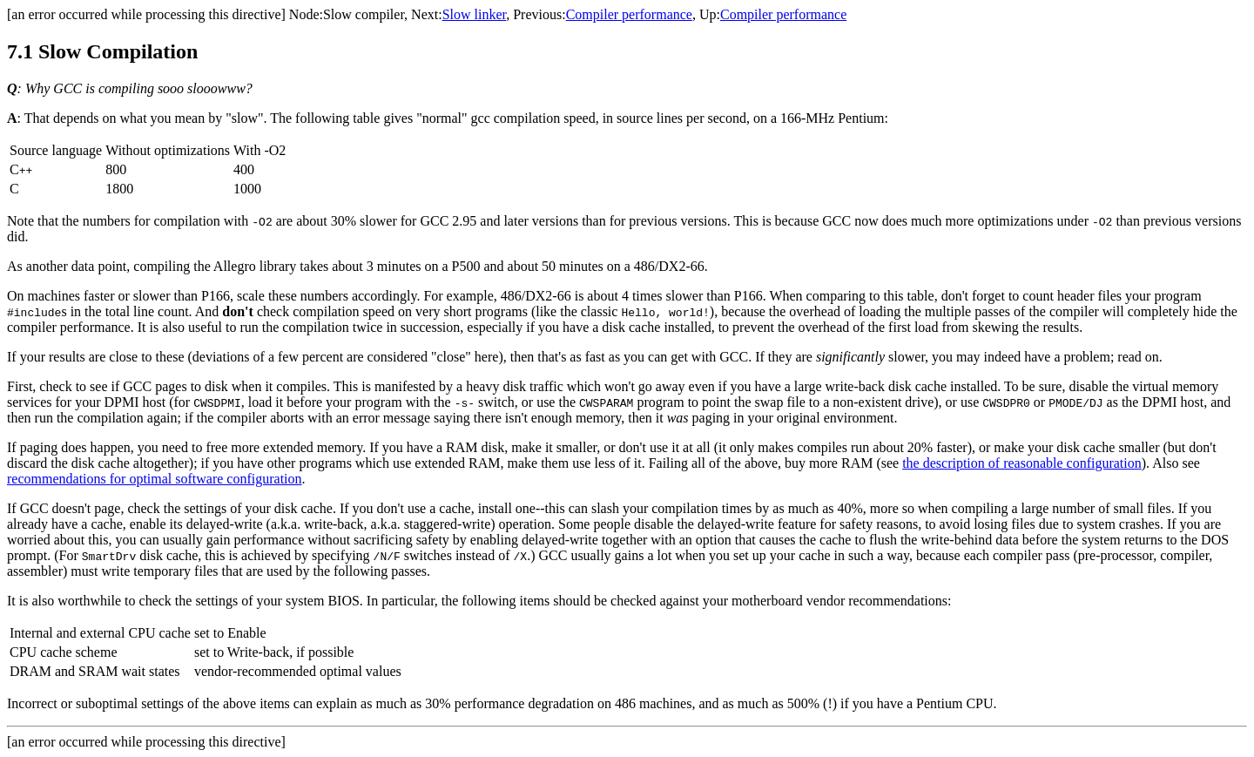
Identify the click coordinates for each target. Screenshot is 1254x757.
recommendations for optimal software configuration (154, 478)
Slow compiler (363, 14)
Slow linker (474, 14)
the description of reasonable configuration (1022, 463)
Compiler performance (629, 14)
